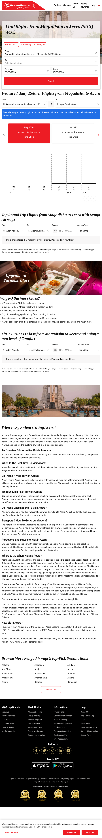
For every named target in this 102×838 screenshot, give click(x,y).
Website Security (60, 717)
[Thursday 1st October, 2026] (89, 180)
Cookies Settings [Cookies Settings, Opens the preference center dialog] (11, 832)
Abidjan (71, 662)
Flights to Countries (17, 776)
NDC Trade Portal (35, 720)
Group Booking (34, 713)
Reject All (90, 832)
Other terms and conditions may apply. (35, 249)
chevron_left (86, 195)
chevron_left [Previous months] (4, 133)
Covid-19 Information (89, 728)
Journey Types (83, 222)
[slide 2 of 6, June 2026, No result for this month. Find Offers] (73, 133)
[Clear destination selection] (98, 104)
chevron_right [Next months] (98, 133)
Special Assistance (35, 728)
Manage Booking (35, 709)
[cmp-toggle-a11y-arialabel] (51, 104)
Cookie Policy (59, 724)
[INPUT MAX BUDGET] (65, 228)
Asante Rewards (84, 5)
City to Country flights (60, 779)
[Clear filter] (22, 228)
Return (55, 69)
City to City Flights (67, 776)
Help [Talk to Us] (87, 713)
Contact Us (84, 709)
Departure (9, 69)
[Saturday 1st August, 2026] (59, 180)
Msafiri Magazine (9, 728)
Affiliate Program (35, 717)
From (7, 51)
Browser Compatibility (63, 720)
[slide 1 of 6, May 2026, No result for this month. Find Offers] (29, 133)
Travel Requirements (88, 724)
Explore (57, 5)
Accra (70, 666)
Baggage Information (36, 732)
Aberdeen (39, 662)
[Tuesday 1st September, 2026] (74, 180)
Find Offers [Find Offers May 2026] (29, 137)
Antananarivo (41, 675)
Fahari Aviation (8, 724)
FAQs (82, 717)
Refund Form (85, 732)
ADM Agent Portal (35, 724)
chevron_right (93, 195)
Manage (67, 5)
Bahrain (38, 679)
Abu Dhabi (6, 666)
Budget (55, 222)
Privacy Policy (59, 709)
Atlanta (5, 679)
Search (51, 81)
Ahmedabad (40, 670)
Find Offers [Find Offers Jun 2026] (73, 137)
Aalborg (5, 662)
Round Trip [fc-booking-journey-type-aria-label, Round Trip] (10, 44)
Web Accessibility (61, 736)
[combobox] (24, 104)
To (6, 60)
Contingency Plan (61, 732)
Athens (70, 675)
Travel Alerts (85, 720)
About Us (75, 5)
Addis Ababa (8, 670)
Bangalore (72, 679)
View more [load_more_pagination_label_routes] (51, 686)
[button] (33, 44)
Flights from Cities (83, 776)
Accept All (71, 832)
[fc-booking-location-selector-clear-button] (96, 53)
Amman (71, 670)
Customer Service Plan (63, 728)
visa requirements (10, 483)
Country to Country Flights (49, 776)
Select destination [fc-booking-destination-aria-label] (13, 63)
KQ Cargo (6, 717)
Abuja (37, 666)
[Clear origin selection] (45, 104)
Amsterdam (7, 675)
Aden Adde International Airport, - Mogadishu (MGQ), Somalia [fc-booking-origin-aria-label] (34, 54)
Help (93, 5)
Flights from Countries (42, 779)
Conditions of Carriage (63, 713)
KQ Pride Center (8, 720)
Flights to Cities (31, 776)
